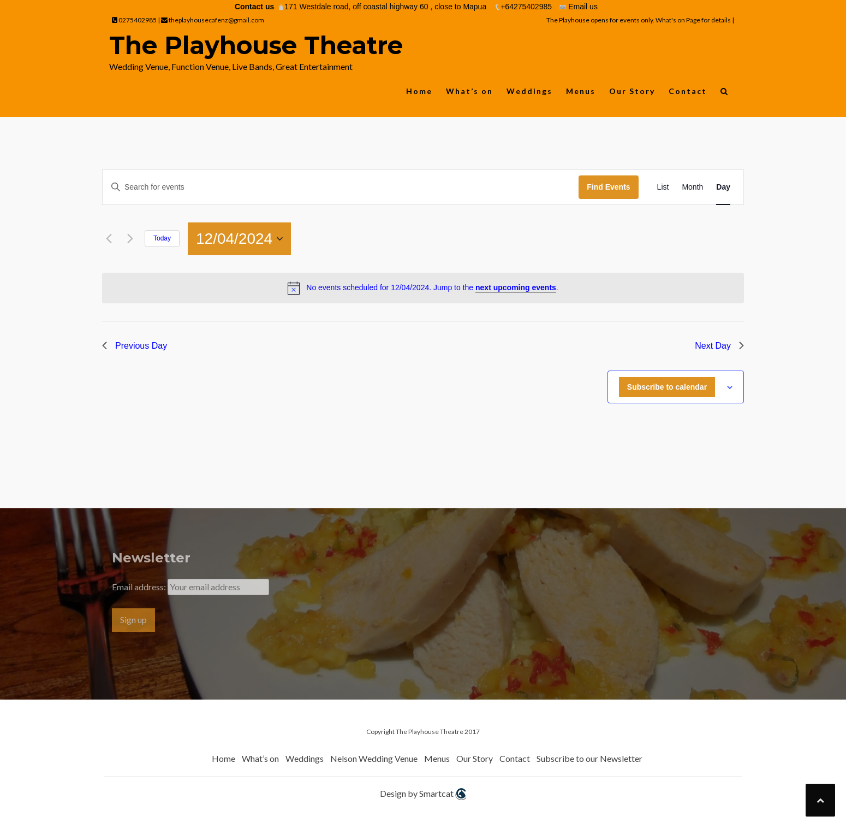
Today (162, 238)
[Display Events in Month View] (692, 187)
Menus (580, 91)
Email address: (140, 587)
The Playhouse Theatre (256, 45)
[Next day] (129, 238)
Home (419, 91)
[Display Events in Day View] (723, 187)
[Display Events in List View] (663, 187)
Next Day (719, 345)
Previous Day (134, 345)
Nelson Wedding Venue (374, 758)
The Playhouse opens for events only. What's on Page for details (639, 20)
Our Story (632, 91)
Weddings (529, 91)
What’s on (469, 91)
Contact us (254, 6)
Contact (688, 91)
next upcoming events (515, 287)
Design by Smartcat (423, 794)
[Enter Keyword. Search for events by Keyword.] (341, 187)
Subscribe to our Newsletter (589, 758)
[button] (724, 93)
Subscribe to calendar (667, 387)
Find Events (608, 187)
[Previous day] (108, 238)
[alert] (423, 288)
